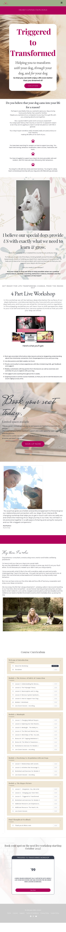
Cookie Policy (55, 922)
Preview (55, 666)
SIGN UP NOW (33, 86)
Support (22, 922)
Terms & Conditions (32, 922)
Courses (15, 922)
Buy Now (33, 899)
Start (55, 669)
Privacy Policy (45, 922)
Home (9, 922)
